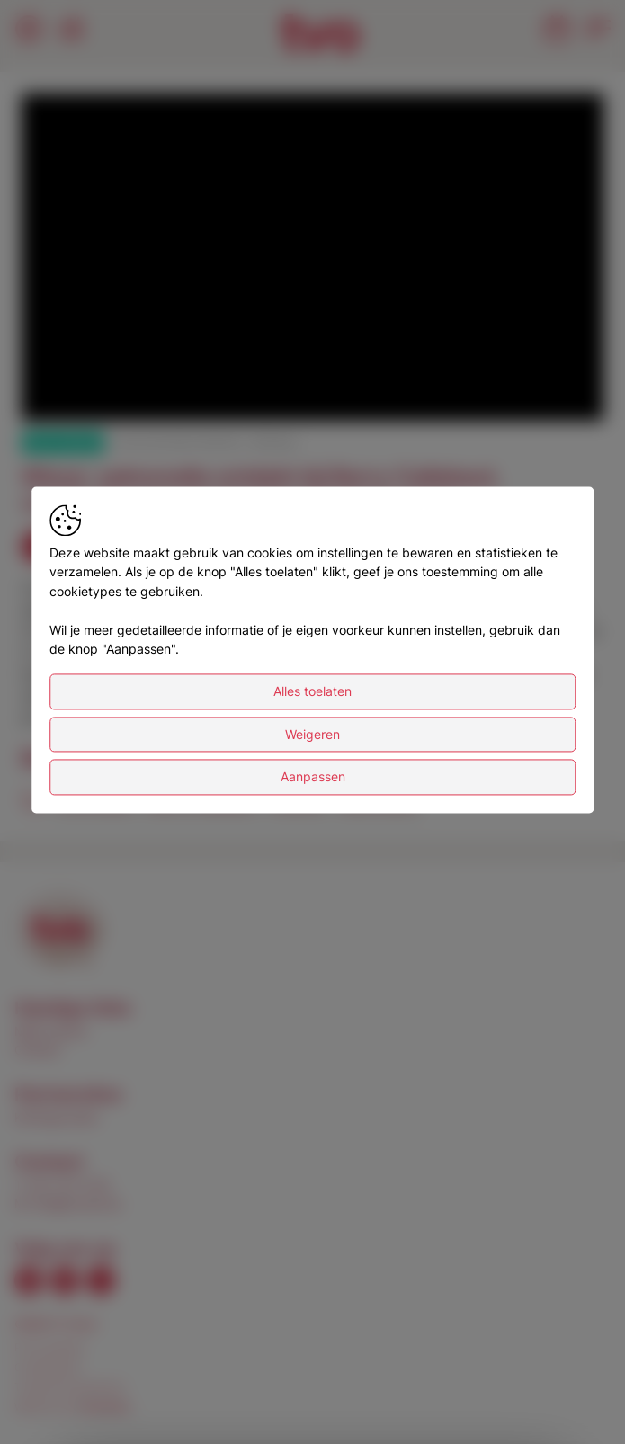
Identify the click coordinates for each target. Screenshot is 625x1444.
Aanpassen (313, 777)
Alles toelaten (312, 691)
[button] (316, 261)
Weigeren (312, 734)
